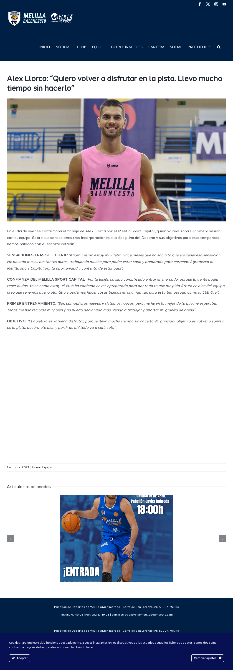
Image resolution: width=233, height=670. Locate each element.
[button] (218, 46)
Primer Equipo (42, 467)
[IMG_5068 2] (116, 159)
